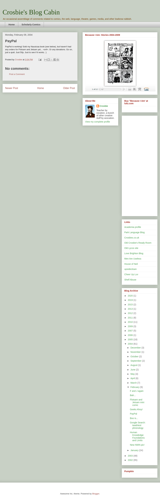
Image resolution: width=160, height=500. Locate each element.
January (134, 450)
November (135, 352)
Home (11, 24)
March (133, 382)
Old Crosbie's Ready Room (137, 243)
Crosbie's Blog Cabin (31, 12)
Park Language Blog (134, 232)
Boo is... (134, 418)
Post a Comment (17, 74)
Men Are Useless (132, 258)
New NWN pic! (137, 445)
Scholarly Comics (31, 24)
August (134, 365)
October (134, 356)
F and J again (137, 391)
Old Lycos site (131, 248)
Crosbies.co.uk (131, 237)
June (133, 369)
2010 (130, 322)
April (133, 378)
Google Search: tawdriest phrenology (137, 425)
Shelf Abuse (130, 279)
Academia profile (132, 227)
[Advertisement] (138, 165)
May (132, 374)
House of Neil (131, 264)
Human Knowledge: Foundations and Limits (137, 436)
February (135, 387)
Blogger (95, 493)
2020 (130, 295)
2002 (130, 460)
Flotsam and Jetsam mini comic (137, 402)
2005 (130, 339)
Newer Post (11, 88)
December (135, 347)
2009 (130, 326)
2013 (130, 309)
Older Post (69, 88)
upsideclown (130, 269)
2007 (130, 330)
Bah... (133, 395)
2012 (130, 313)
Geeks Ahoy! (136, 409)
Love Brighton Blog (133, 253)
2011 (130, 317)
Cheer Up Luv (131, 274)
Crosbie (104, 106)
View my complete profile (97, 121)
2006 (130, 335)
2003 (130, 455)
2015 (130, 304)
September (136, 361)
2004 (130, 344)
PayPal (133, 413)
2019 (130, 300)
